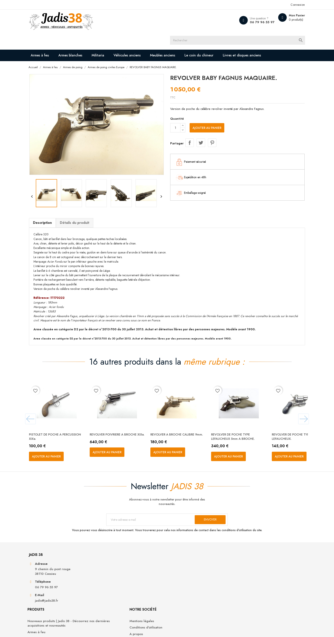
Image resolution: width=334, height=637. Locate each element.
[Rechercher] (170, 20)
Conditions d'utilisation (186, 577)
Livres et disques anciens (74, 48)
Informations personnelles (249, 570)
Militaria (118, 36)
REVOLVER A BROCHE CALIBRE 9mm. (194, 423)
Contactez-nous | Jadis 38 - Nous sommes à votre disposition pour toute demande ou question (194, 594)
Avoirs (235, 583)
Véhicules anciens (147, 36)
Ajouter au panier (207, 121)
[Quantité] (175, 121)
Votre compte (244, 558)
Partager (189, 135)
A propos (177, 583)
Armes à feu (60, 36)
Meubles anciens (182, 36)
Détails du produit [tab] (94, 205)
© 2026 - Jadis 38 (61, 628)
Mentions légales (182, 570)
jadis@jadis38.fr (66, 607)
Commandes (240, 577)
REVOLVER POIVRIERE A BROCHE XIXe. (135, 423)
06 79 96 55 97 (239, 22)
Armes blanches (90, 36)
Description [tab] (62, 205)
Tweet (201, 135)
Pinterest (212, 135)
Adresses (237, 590)
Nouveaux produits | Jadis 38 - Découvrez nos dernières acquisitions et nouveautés (131, 575)
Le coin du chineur (219, 36)
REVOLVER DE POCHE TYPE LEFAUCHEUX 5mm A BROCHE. (255, 423)
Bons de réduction (244, 596)
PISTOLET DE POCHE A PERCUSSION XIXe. (67, 423)
